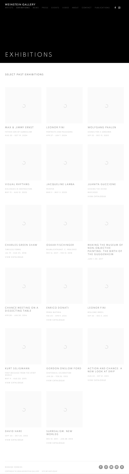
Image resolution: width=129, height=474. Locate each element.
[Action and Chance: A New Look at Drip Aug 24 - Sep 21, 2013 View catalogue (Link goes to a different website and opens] (106, 359)
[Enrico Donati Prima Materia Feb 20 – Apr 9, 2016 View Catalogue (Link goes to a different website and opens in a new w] (64, 299)
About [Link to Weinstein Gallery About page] (75, 8)
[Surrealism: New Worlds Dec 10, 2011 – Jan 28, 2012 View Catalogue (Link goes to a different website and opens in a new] (64, 422)
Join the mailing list (111, 467)
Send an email (117, 467)
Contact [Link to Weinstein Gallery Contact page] (87, 8)
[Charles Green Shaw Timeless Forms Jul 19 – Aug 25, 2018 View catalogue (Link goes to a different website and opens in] (23, 236)
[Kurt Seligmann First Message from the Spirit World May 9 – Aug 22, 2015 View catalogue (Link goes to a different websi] (23, 360)
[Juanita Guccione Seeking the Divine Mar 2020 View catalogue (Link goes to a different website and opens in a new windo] (106, 175)
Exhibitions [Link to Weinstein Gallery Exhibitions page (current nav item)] (23, 8)
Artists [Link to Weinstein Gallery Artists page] (9, 8)
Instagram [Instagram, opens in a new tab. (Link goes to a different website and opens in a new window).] (119, 8)
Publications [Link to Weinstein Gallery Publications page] (102, 8)
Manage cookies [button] (13, 467)
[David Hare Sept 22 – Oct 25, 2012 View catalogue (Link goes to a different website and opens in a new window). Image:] (23, 420)
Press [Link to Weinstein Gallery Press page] (45, 8)
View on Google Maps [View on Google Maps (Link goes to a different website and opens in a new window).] (122, 467)
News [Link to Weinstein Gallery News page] (36, 8)
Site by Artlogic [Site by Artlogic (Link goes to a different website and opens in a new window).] (49, 471)
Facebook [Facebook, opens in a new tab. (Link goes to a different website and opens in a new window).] (115, 8)
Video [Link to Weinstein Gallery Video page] (65, 8)
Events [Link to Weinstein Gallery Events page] (55, 8)
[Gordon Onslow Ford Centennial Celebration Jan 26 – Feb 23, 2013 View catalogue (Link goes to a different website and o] (64, 359)
